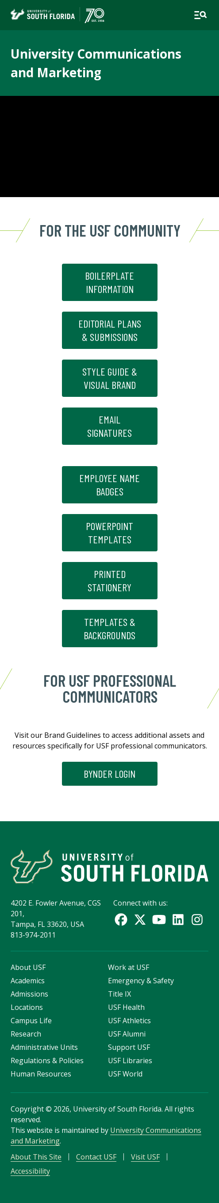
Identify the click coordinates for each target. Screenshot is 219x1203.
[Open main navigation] (200, 15)
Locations (27, 1007)
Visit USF (145, 1157)
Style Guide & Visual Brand (109, 378)
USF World (125, 1074)
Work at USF (128, 967)
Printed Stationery (109, 580)
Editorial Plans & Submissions (109, 330)
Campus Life (31, 1020)
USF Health (126, 1007)
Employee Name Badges (109, 484)
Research (26, 1034)
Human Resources (41, 1074)
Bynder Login (109, 773)
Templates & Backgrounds (109, 628)
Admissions (29, 994)
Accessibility (30, 1171)
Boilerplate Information (109, 282)
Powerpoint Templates (109, 532)
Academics (28, 980)
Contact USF (96, 1157)
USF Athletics (129, 1020)
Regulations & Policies (47, 1060)
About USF (28, 967)
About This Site (36, 1157)
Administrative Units (44, 1047)
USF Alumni (127, 1034)
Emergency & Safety (141, 980)
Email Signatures (109, 426)
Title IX (119, 994)
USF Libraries (130, 1060)
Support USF (129, 1047)
